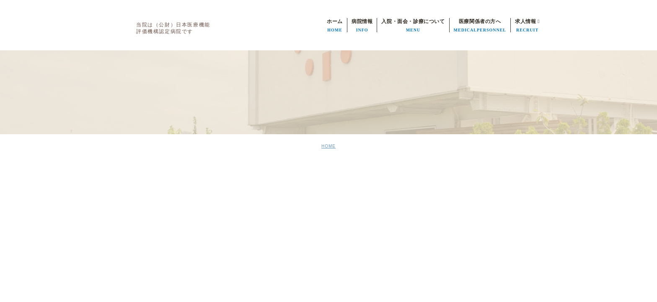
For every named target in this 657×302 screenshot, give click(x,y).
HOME (328, 146)
